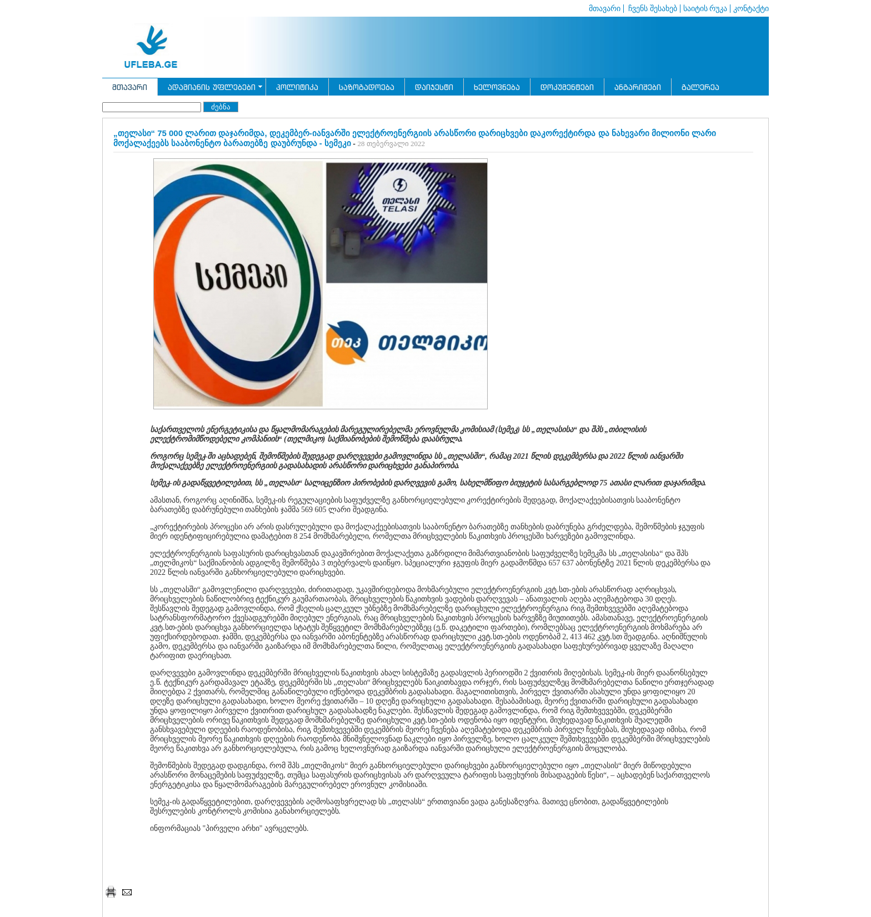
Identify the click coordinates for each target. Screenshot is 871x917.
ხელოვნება (497, 87)
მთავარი (604, 8)
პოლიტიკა (297, 87)
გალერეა (700, 87)
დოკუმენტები (567, 87)
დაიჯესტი (434, 87)
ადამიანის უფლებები (212, 87)
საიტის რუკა (705, 8)
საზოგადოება (366, 87)
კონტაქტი (751, 8)
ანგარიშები (637, 87)
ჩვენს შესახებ (652, 8)
